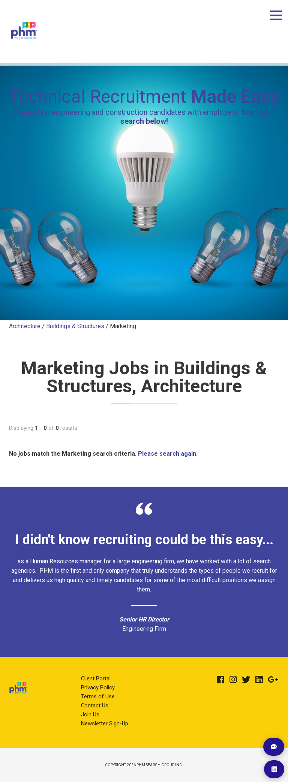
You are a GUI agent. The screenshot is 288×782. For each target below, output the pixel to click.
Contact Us (94, 705)
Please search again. (168, 453)
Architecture (24, 326)
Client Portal (96, 678)
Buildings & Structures (75, 326)
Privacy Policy (98, 687)
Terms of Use (98, 696)
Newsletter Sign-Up (104, 723)
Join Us (90, 714)
